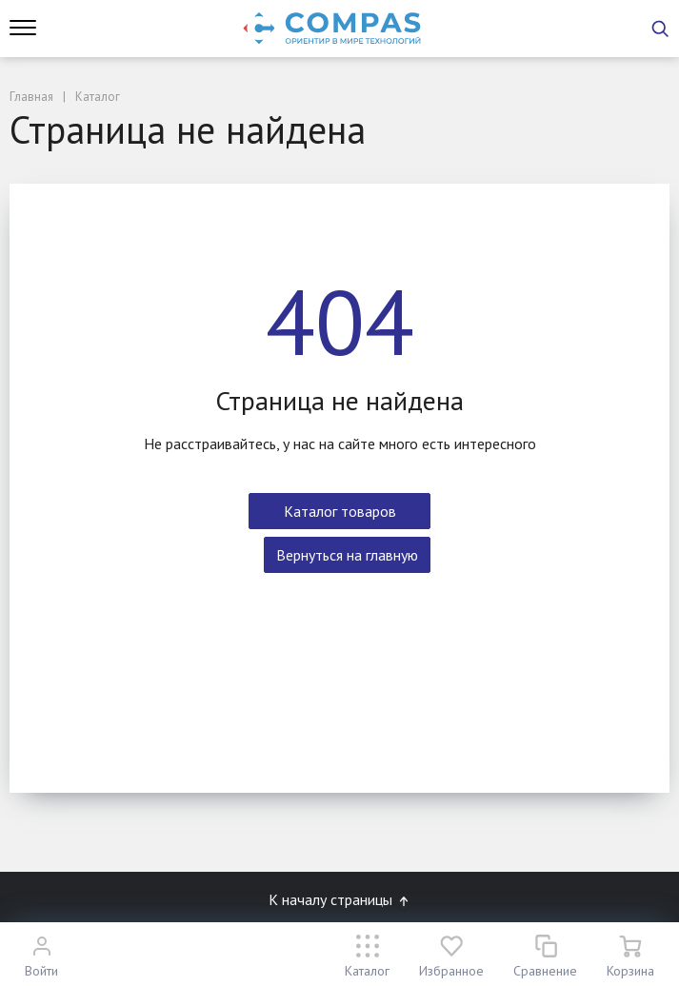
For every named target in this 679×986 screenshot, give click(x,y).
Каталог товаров (340, 511)
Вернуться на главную (347, 554)
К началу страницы (340, 899)
